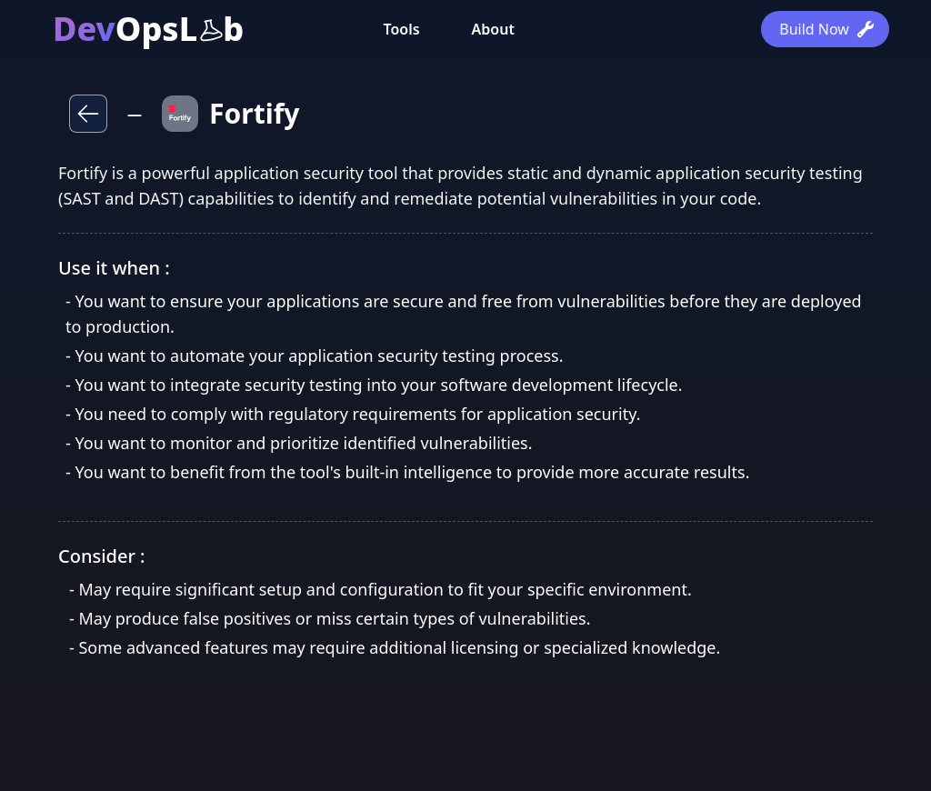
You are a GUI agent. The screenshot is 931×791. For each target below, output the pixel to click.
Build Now (827, 29)
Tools (401, 29)
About (493, 29)
